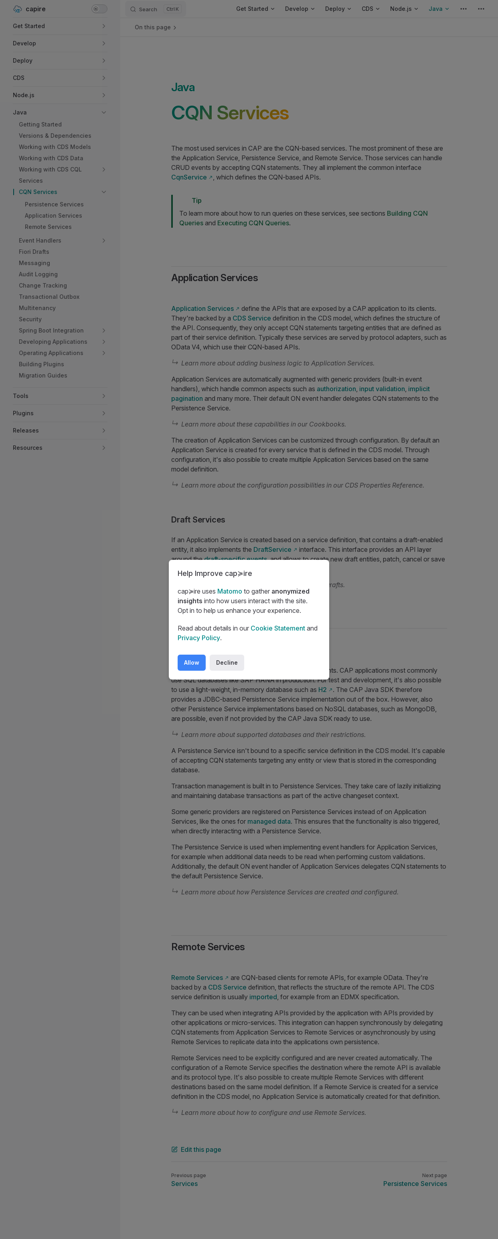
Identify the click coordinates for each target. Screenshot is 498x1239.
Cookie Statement (278, 628)
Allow (191, 662)
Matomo (229, 591)
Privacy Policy (199, 638)
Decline (227, 662)
